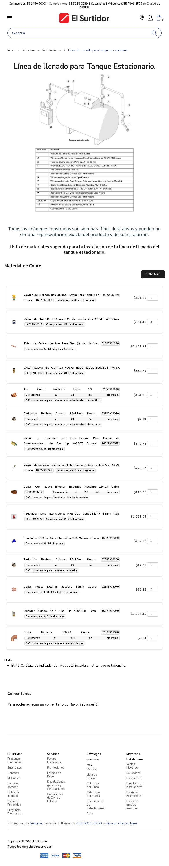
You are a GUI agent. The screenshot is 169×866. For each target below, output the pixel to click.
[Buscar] (154, 33)
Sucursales (98, 4)
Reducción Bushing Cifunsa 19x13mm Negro (60, 414)
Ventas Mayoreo (132, 766)
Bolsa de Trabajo (13, 794)
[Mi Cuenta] (150, 17)
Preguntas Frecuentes (14, 760)
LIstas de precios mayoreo (132, 804)
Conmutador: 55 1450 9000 (27, 4)
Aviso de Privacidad (14, 803)
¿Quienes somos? (13, 785)
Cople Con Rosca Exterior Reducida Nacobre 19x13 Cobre (71, 487)
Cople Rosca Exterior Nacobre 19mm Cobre (60, 587)
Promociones (55, 768)
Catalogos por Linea (93, 785)
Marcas (91, 769)
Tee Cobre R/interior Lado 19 (58, 389)
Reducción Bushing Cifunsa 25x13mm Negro (60, 559)
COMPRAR (153, 274)
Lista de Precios (92, 776)
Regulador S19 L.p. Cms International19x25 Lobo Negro (61, 538)
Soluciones (133, 773)
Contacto (13, 773)
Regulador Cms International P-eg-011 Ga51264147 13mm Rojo (71, 514)
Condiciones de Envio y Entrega (55, 797)
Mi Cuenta (13, 778)
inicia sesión (89, 704)
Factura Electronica (54, 760)
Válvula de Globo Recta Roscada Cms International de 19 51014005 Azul (71, 319)
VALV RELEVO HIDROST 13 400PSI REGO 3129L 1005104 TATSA (71, 368)
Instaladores (134, 778)
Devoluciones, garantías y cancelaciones (56, 785)
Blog (90, 814)
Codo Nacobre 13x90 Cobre (56, 632)
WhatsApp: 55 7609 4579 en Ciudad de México (120, 5)
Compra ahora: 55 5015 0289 (68, 4)
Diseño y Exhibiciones (134, 794)
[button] (141, 18)
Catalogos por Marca (93, 794)
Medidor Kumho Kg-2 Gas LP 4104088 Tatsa (60, 611)
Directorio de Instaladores (134, 785)
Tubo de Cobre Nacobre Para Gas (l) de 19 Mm (60, 343)
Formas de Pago (54, 774)
